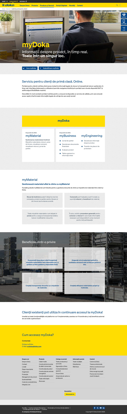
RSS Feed (76, 367)
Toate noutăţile (77, 362)
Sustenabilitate (26, 379)
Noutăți (72, 5)
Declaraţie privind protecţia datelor (58, 408)
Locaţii (24, 367)
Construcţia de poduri (45, 369)
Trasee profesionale (96, 364)
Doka (3, 9)
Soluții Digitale (61, 5)
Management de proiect (29, 377)
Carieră (80, 5)
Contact (24, 364)
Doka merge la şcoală (96, 371)
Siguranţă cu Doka (61, 366)
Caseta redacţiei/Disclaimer (37, 408)
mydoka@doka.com (34, 346)
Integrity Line (26, 385)
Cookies (44, 409)
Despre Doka (24, 5)
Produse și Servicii (47, 5)
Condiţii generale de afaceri (31, 409)
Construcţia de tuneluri (46, 376)
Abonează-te (70, 394)
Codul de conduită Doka (29, 382)
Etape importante (27, 369)
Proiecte (35, 5)
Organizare (25, 372)
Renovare (42, 381)
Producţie (25, 374)
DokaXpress (77, 364)
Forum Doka (60, 373)
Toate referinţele (44, 379)
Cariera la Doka (94, 362)
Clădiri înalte (43, 362)
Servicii (8, 9)
